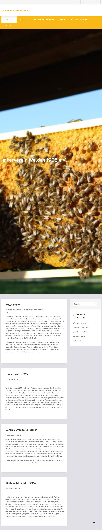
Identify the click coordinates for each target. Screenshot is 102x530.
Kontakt (77, 2)
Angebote (23, 19)
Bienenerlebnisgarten (43, 19)
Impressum (85, 2)
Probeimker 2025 (16, 376)
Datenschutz (95, 2)
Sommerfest (79, 341)
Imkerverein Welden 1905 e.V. (14, 10)
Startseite (9, 19)
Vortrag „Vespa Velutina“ (21, 432)
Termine (63, 19)
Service (7, 26)
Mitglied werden (79, 19)
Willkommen (13, 307)
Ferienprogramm (80, 336)
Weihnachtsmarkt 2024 (20, 485)
